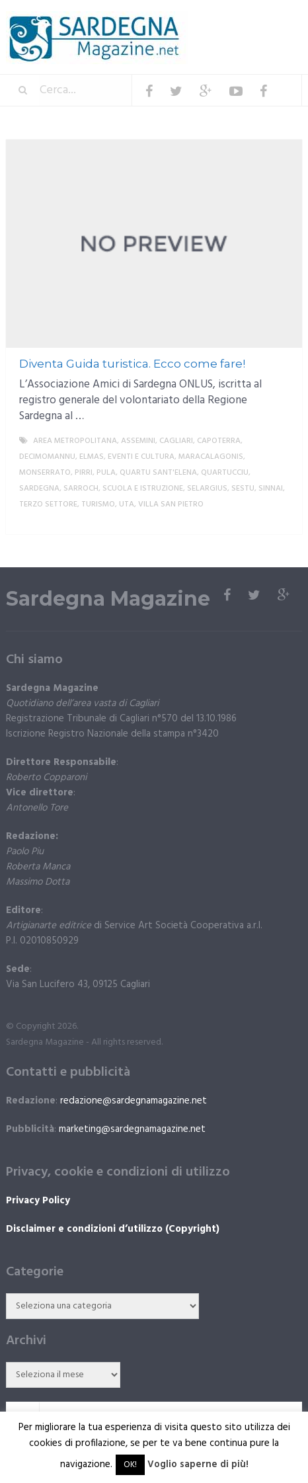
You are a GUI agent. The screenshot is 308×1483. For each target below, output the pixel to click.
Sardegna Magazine (108, 599)
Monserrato (45, 472)
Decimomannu (47, 456)
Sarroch (80, 488)
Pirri (84, 472)
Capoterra (219, 441)
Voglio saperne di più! (198, 1464)
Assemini (138, 441)
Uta (126, 504)
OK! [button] (130, 1465)
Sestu (242, 488)
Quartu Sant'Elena (158, 472)
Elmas (91, 456)
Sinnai (270, 488)
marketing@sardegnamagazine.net (132, 1129)
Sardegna (39, 488)
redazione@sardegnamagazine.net (133, 1101)
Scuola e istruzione (142, 488)
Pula (106, 472)
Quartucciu (225, 472)
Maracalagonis (210, 456)
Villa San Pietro (171, 504)
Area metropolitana (75, 441)
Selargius (207, 488)
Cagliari (176, 441)
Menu (262, 19)
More (281, 520)
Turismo (98, 504)
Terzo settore (48, 504)
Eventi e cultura (141, 456)
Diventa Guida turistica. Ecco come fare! (132, 363)
